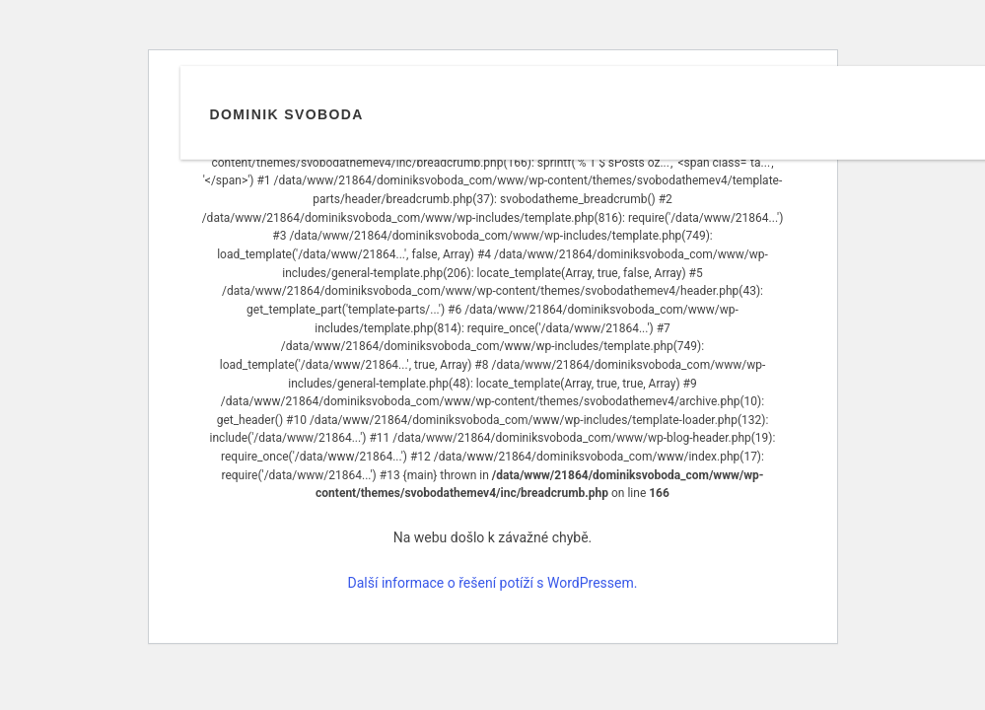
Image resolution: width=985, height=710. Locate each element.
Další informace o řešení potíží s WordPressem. (493, 583)
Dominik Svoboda (287, 114)
